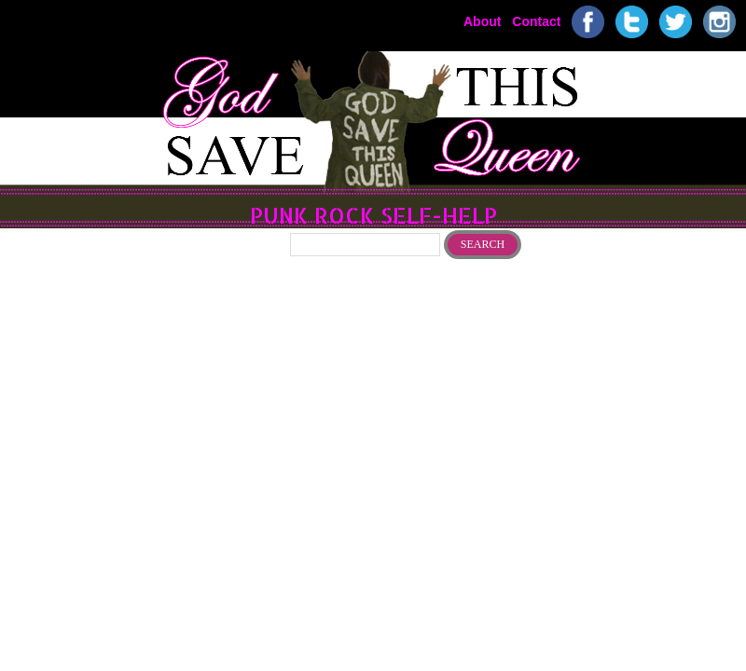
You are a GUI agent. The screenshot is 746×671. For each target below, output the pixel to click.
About (482, 20)
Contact (536, 20)
